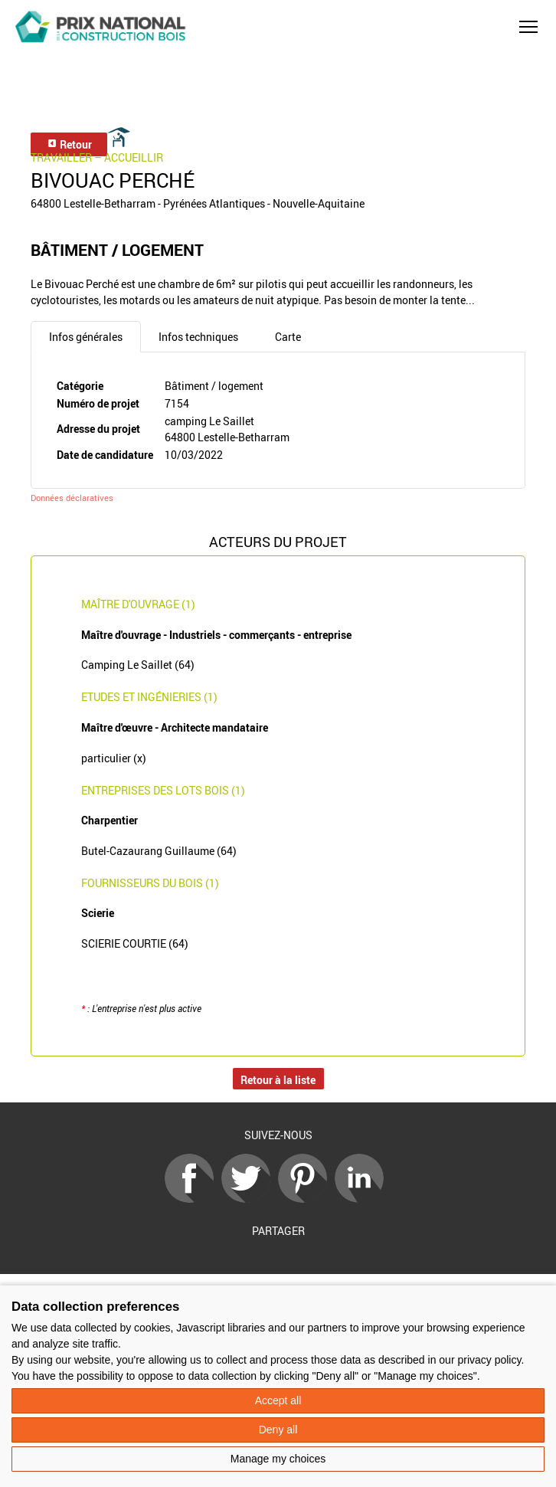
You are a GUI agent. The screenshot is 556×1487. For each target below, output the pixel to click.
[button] (528, 27)
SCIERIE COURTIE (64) (134, 943)
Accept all (278, 1400)
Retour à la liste (278, 1080)
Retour (69, 144)
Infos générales (86, 336)
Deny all (278, 1429)
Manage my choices (278, 1459)
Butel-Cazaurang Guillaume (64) (159, 850)
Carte (288, 336)
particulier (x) (113, 758)
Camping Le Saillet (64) (138, 664)
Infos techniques (198, 336)
